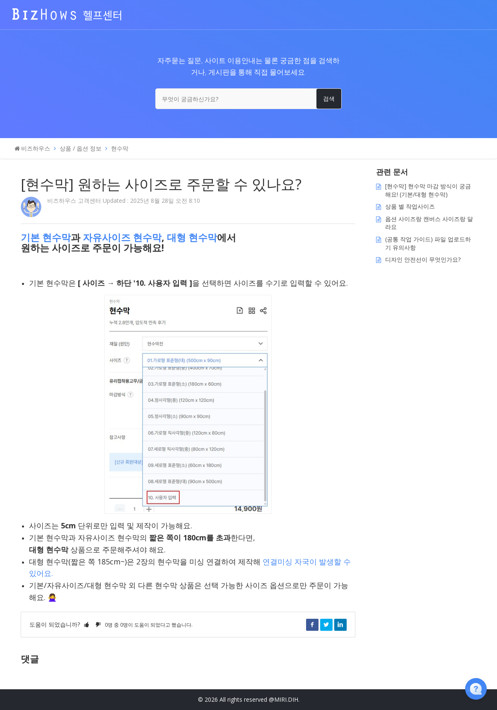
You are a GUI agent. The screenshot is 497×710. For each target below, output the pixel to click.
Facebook (312, 624)
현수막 (119, 148)
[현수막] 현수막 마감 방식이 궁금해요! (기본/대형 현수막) (428, 190)
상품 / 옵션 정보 (80, 148)
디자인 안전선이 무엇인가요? (423, 259)
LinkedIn (340, 624)
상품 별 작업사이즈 (410, 206)
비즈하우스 (35, 148)
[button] (87, 624)
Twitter (326, 624)
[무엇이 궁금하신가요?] (248, 98)
